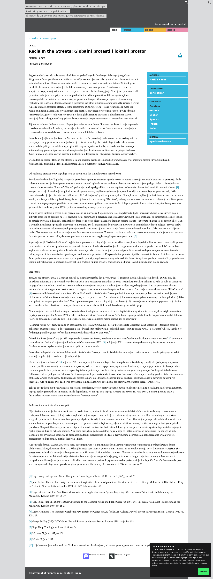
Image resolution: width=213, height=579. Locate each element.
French (153, 124)
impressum (55, 573)
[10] (60, 362)
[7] (112, 333)
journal (126, 30)
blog (113, 30)
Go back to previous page (44, 38)
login (78, 573)
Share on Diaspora (119, 556)
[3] (103, 254)
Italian (153, 128)
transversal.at (37, 573)
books (148, 30)
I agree (203, 571)
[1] (177, 187)
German (154, 110)
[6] (30, 293)
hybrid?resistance (160, 141)
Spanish (154, 119)
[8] (169, 339)
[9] (104, 343)
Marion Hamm (157, 79)
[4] (118, 278)
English (153, 115)
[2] (135, 236)
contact (182, 24)
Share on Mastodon (94, 556)
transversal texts (166, 24)
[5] (149, 286)
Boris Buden (156, 93)
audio (171, 30)
